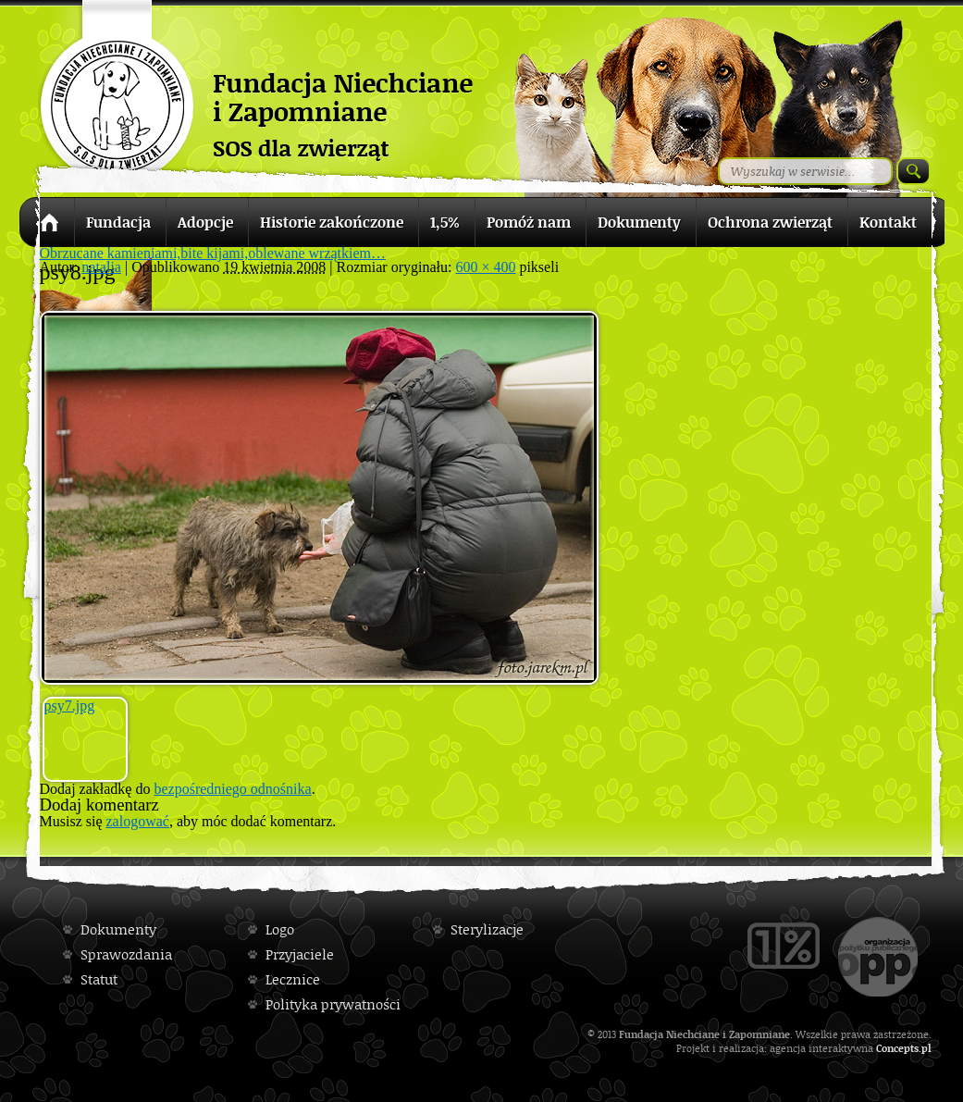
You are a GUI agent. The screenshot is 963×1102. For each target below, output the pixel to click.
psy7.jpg (69, 705)
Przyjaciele (299, 954)
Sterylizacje (487, 929)
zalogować (137, 821)
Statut (98, 979)
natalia (101, 267)
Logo (279, 929)
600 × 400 (485, 267)
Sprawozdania (126, 954)
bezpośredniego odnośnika (232, 789)
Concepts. (898, 1048)
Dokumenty (118, 929)
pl (926, 1048)
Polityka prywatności (333, 1004)
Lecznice (292, 979)
